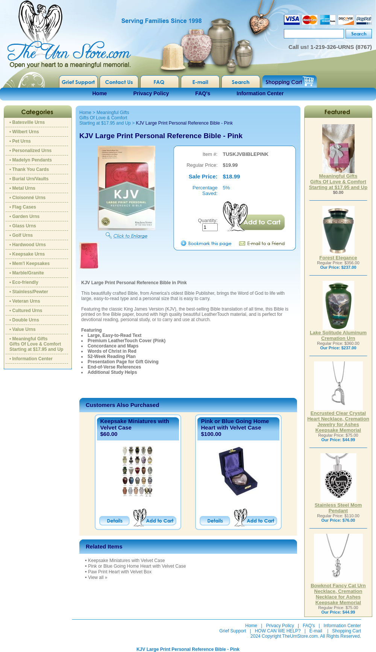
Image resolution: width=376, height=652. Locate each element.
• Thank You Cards (29, 169)
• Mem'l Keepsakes (29, 263)
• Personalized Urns (30, 150)
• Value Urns (22, 329)
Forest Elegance (338, 255)
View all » (97, 577)
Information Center (260, 93)
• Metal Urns (22, 188)
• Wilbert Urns (24, 131)
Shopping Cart (346, 631)
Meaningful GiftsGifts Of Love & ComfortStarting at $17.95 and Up (105, 118)
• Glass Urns (22, 226)
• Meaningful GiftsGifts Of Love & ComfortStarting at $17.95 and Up (36, 344)
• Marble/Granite (26, 273)
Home (99, 93)
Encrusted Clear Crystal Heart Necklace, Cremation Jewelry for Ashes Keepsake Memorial (338, 419)
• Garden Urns (24, 216)
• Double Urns (24, 320)
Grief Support (232, 631)
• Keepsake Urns (27, 254)
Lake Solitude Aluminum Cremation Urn (338, 333)
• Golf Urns (21, 235)
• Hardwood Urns (27, 244)
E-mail (315, 631)
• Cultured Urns (25, 310)
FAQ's (202, 93)
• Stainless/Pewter (28, 291)
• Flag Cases (22, 207)
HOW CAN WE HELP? (278, 631)
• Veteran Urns (24, 301)
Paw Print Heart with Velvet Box (120, 571)
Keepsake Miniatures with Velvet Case (126, 560)
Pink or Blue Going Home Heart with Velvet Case (235, 424)
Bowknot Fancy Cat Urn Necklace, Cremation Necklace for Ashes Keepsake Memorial (338, 591)
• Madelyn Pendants (30, 160)
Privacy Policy (151, 93)
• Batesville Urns (27, 122)
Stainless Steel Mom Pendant (338, 505)
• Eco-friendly (23, 282)
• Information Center (31, 358)
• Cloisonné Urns (27, 197)
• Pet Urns (20, 141)
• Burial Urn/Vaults (29, 178)
